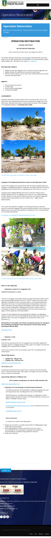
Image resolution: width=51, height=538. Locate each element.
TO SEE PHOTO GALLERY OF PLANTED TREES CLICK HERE (18, 175)
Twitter (4, 517)
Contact (47, 534)
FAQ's (31, 534)
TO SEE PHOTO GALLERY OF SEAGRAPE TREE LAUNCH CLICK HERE (21, 278)
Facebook (1, 517)
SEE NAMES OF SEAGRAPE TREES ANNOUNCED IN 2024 (18, 215)
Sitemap (41, 534)
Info (36, 534)
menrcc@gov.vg (32, 61)
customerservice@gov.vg (10, 508)
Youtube (7, 517)
